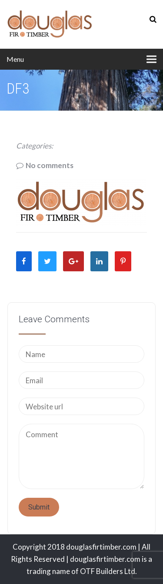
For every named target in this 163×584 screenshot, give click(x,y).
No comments (49, 165)
